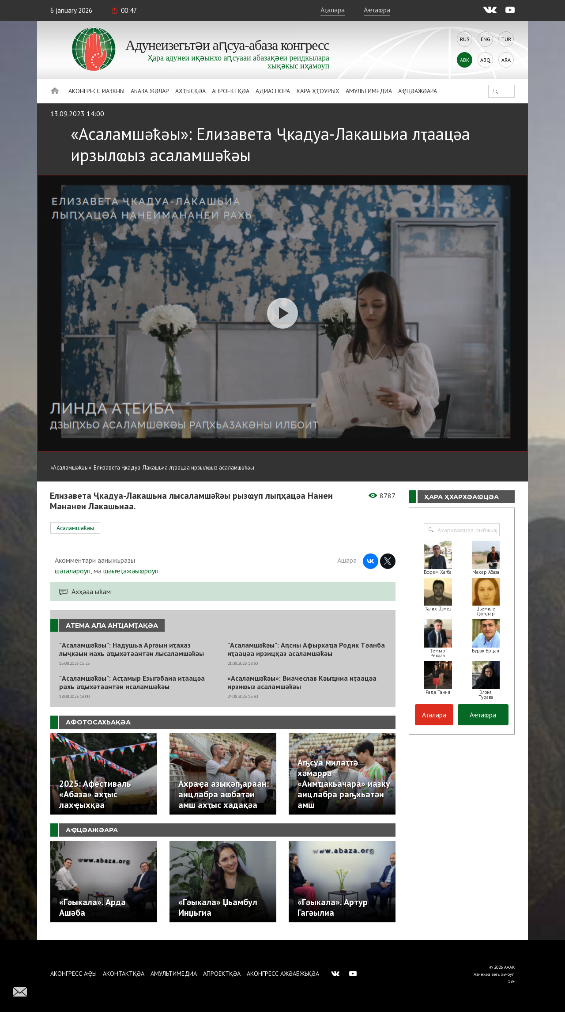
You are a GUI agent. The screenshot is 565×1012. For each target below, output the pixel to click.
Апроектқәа (230, 91)
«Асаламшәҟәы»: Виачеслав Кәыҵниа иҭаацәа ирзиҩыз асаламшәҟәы (302, 682)
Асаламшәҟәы (75, 528)
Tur (506, 39)
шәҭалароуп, (73, 570)
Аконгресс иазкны (96, 91)
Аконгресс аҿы (73, 974)
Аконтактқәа (123, 974)
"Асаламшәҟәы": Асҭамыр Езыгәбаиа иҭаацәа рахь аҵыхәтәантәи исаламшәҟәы (132, 682)
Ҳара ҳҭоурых (317, 91)
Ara (506, 60)
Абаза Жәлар (150, 91)
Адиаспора (273, 91)
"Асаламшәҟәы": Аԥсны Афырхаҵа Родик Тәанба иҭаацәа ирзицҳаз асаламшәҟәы (306, 649)
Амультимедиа (369, 91)
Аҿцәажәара (417, 91)
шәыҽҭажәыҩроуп (130, 570)
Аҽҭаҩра (377, 9)
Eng (485, 39)
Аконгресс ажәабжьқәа (283, 974)
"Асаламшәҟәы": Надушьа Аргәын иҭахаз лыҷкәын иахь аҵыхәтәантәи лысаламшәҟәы (131, 649)
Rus (465, 39)
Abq (485, 60)
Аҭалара (332, 9)
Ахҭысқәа (190, 91)
